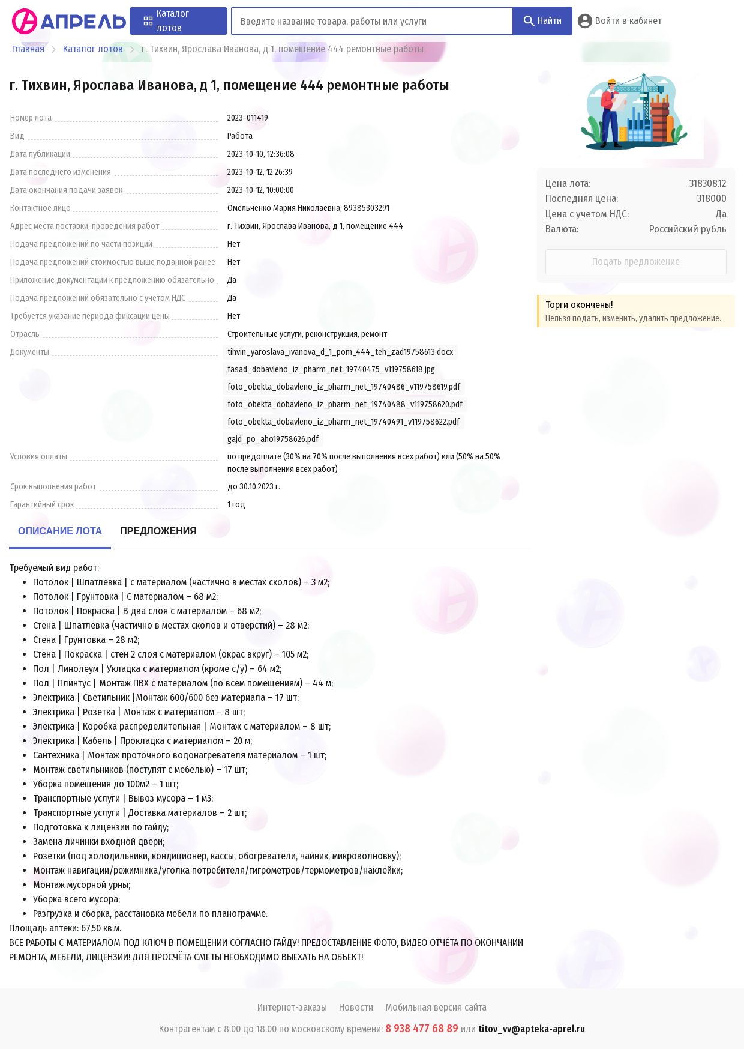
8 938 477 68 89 (421, 1028)
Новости (356, 1007)
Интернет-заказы (292, 1007)
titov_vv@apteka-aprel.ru (531, 1029)
